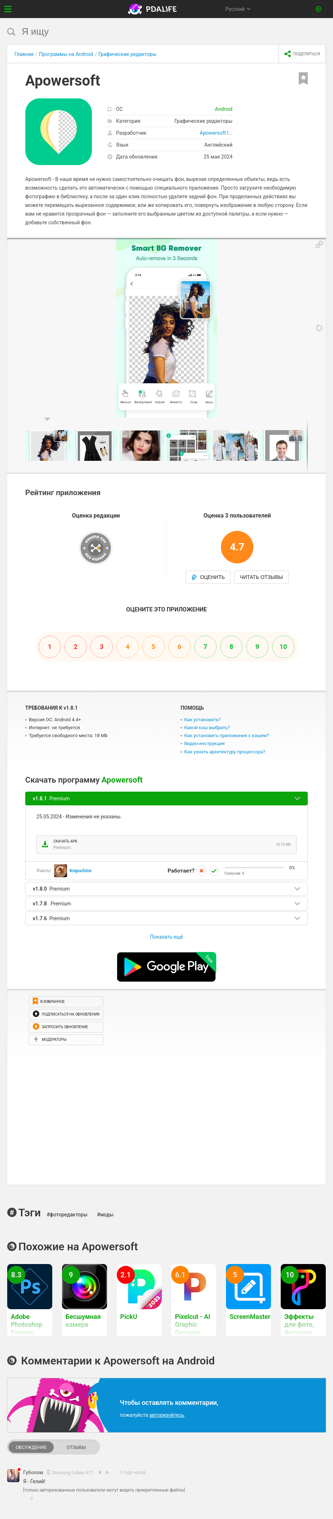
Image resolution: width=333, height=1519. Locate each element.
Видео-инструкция (204, 743)
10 (283, 646)
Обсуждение (30, 1447)
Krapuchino (81, 870)
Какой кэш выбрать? (207, 727)
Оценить (208, 577)
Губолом (34, 1472)
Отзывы (76, 1447)
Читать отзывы (261, 577)
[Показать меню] (8, 9)
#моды (105, 1214)
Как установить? (202, 719)
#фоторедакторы (66, 1214)
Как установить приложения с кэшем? (226, 735)
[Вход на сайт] (318, 9)
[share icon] (302, 54)
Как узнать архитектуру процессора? (224, 751)
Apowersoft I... (216, 133)
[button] (319, 244)
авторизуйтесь (166, 1415)
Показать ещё (166, 937)
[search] (153, 31)
